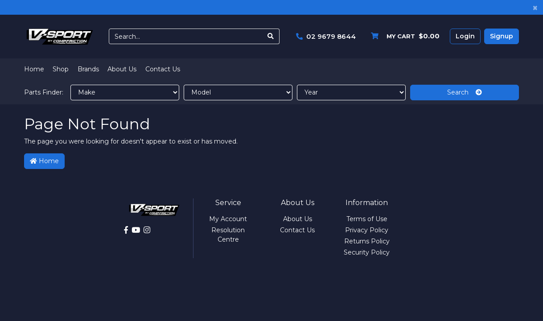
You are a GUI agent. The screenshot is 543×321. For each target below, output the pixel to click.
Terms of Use (366, 219)
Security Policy (367, 252)
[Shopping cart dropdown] (403, 36)
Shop (61, 69)
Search (464, 92)
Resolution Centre (228, 234)
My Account (228, 219)
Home (34, 69)
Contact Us (162, 69)
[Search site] (271, 36)
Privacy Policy (366, 230)
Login (465, 36)
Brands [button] (88, 69)
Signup (501, 36)
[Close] (535, 7)
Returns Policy (367, 241)
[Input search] (186, 36)
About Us (121, 69)
